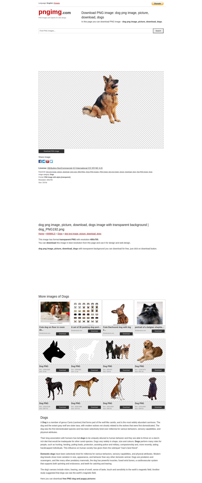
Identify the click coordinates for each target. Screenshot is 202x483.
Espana (57, 3)
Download (62, 334)
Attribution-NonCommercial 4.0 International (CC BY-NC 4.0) (75, 168)
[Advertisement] (101, 53)
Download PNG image (51, 151)
